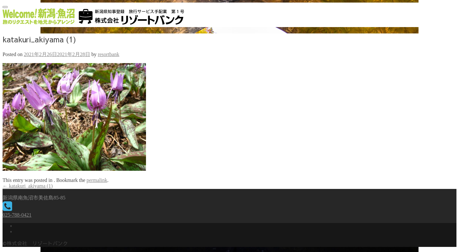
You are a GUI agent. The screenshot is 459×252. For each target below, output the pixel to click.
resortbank (109, 54)
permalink (97, 180)
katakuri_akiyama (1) (28, 186)
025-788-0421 (17, 215)
